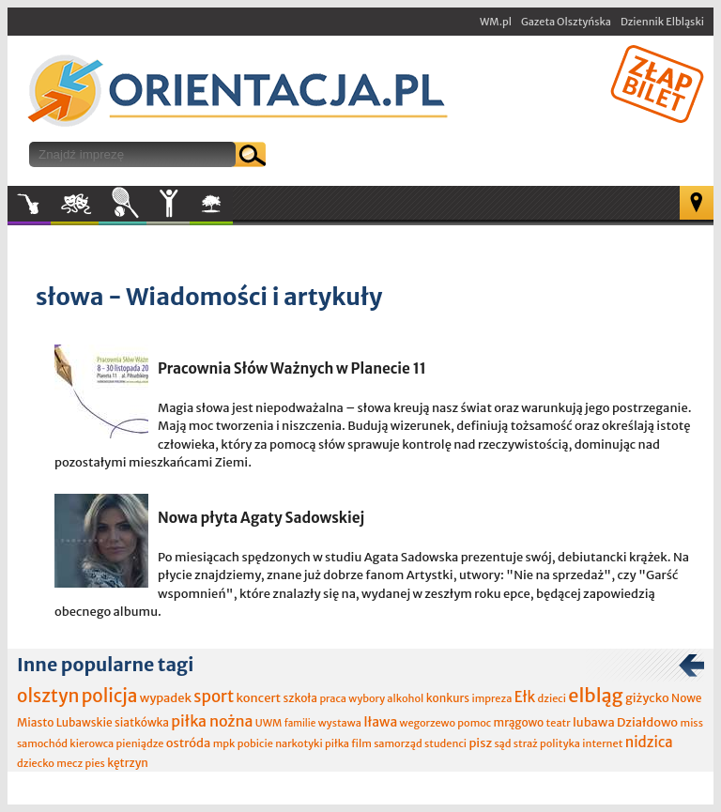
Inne (168, 204)
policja (110, 695)
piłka (337, 743)
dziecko (35, 763)
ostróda (188, 743)
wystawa (339, 722)
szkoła (300, 698)
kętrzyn (127, 763)
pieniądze (140, 743)
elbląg (595, 695)
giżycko (647, 698)
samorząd (398, 743)
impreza (491, 698)
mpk (224, 743)
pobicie (255, 743)
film (361, 743)
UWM (269, 722)
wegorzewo (427, 722)
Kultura (75, 204)
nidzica (649, 742)
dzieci (552, 698)
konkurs (447, 698)
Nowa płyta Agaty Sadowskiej (261, 518)
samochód (42, 743)
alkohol (405, 698)
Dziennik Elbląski (662, 21)
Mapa (696, 203)
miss (691, 722)
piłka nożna (212, 721)
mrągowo (519, 722)
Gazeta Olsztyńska (566, 21)
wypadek (166, 698)
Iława (380, 721)
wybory (366, 698)
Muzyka (29, 204)
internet (602, 743)
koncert (258, 698)
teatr (558, 722)
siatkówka (142, 722)
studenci (445, 743)
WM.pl (496, 21)
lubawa (594, 722)
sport (213, 696)
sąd (502, 743)
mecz (69, 763)
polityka (560, 743)
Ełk (525, 697)
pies (94, 763)
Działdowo (647, 722)
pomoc (474, 722)
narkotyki (299, 743)
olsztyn (48, 695)
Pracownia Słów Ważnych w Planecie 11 (292, 368)
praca (332, 698)
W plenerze (232, 209)
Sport (122, 204)
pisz (480, 743)
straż (526, 743)
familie (300, 723)
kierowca (91, 743)
